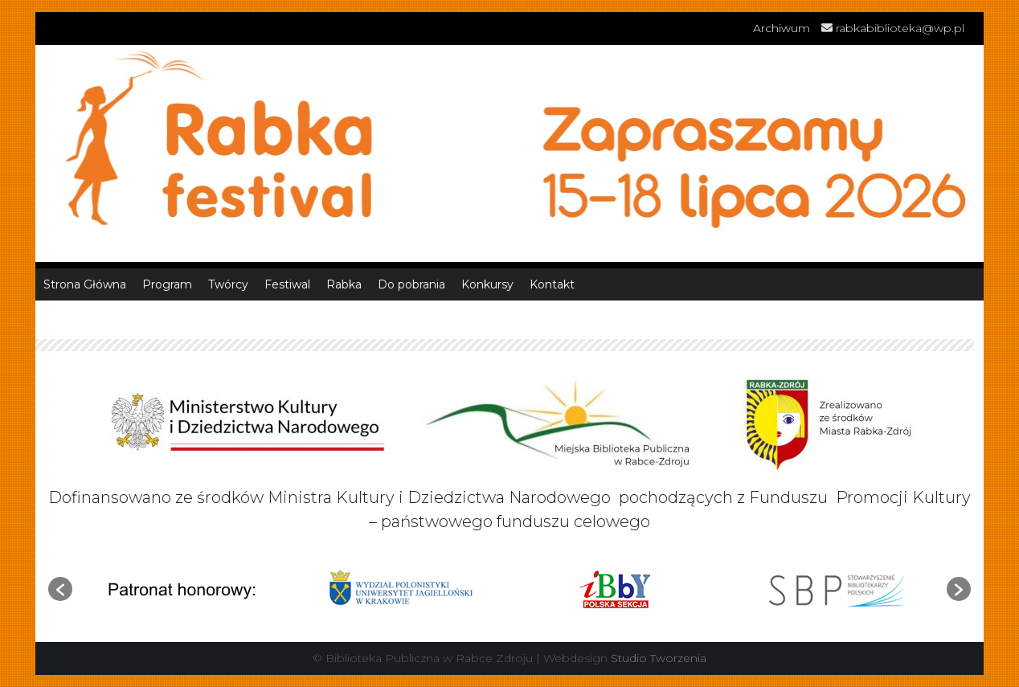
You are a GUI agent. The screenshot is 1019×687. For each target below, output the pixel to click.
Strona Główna (84, 284)
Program (167, 284)
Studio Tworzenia (658, 658)
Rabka (344, 284)
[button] (60, 589)
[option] (181, 588)
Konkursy (487, 284)
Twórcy (228, 284)
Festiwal (287, 284)
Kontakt (552, 284)
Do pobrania (411, 284)
